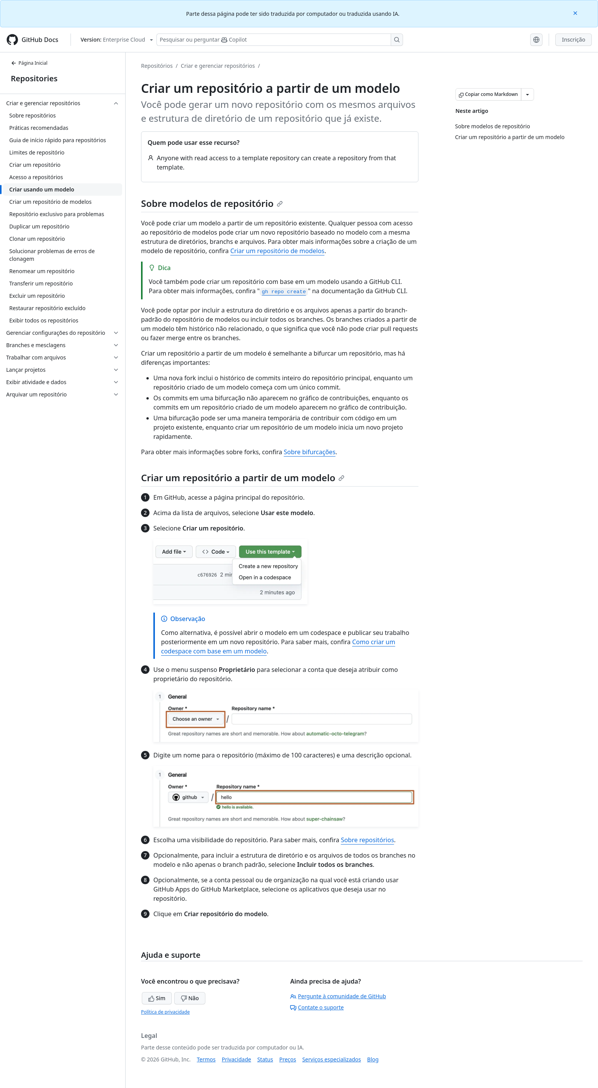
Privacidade (236, 1059)
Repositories (34, 78)
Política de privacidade (165, 1012)
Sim (156, 998)
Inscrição (573, 39)
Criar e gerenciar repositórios (218, 65)
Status (265, 1059)
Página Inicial (29, 63)
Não (190, 998)
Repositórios (157, 65)
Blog (373, 1059)
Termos (206, 1059)
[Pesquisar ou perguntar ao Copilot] (279, 40)
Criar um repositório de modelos (277, 251)
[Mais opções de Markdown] (527, 94)
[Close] (576, 12)
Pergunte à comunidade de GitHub (338, 996)
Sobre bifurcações (309, 452)
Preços (287, 1059)
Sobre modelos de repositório (212, 203)
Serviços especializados (331, 1059)
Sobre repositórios (367, 840)
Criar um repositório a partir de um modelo (242, 477)
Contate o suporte (317, 1007)
